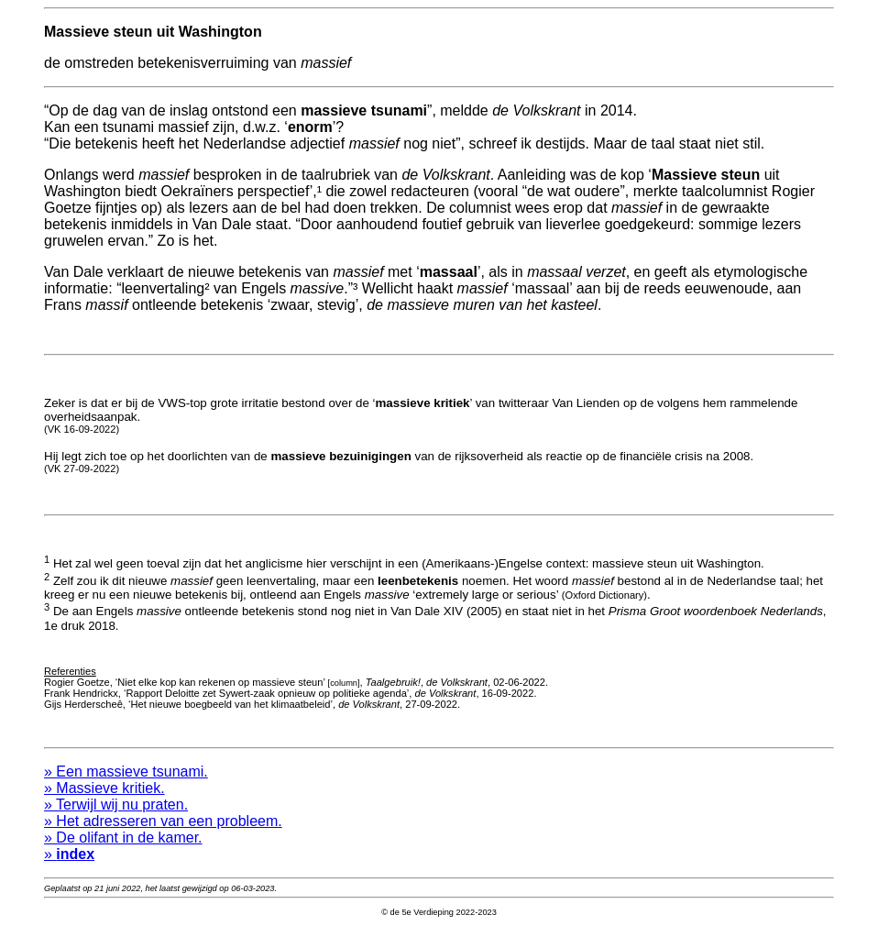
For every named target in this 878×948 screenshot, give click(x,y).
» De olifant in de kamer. (123, 854)
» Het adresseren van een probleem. (163, 837)
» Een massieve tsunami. (126, 788)
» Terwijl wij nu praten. (116, 821)
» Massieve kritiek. (104, 804)
